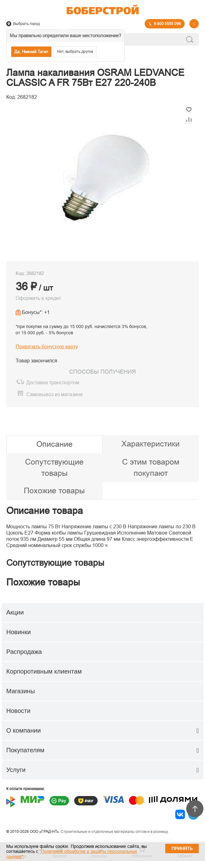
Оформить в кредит (38, 298)
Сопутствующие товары (54, 467)
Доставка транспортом (52, 382)
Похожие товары (54, 490)
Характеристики (150, 443)
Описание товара (44, 510)
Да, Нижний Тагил (31, 51)
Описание (54, 444)
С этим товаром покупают (150, 467)
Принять (182, 848)
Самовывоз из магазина (54, 394)
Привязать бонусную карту (47, 346)
